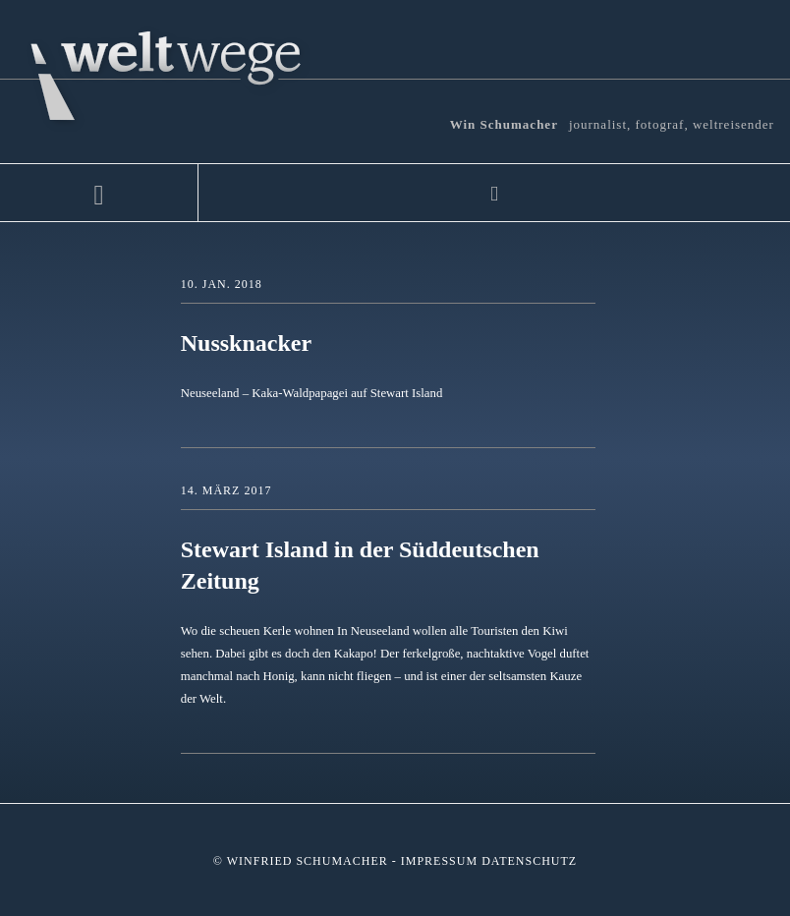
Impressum (439, 861)
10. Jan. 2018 (221, 284)
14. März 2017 (226, 490)
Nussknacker (246, 343)
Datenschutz (529, 861)
